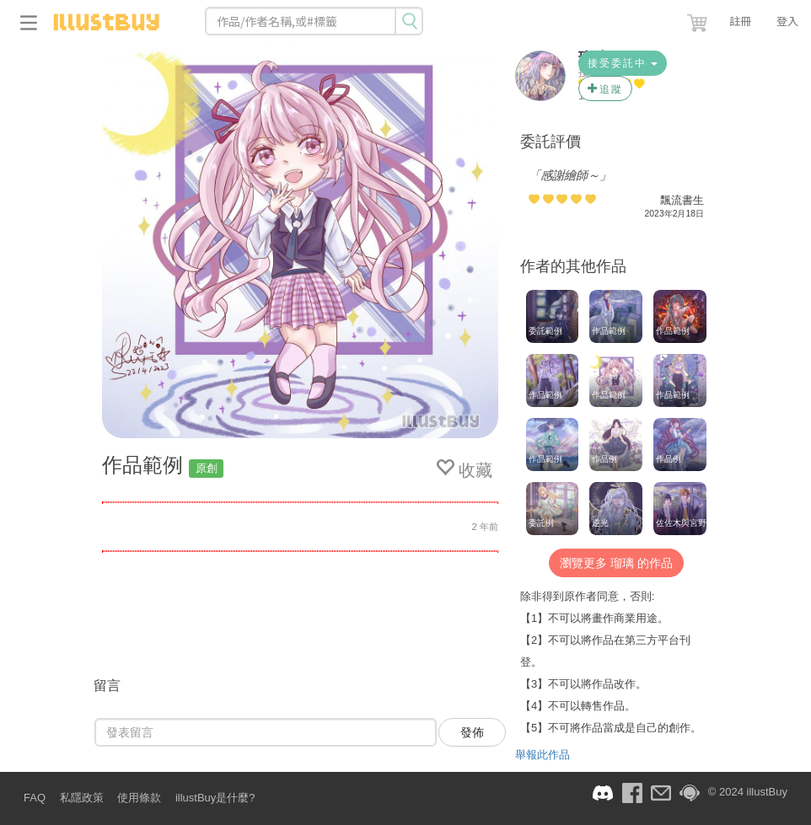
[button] (699, 19)
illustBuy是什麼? (215, 797)
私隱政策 (82, 797)
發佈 (472, 732)
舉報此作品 (542, 754)
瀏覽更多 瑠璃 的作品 (616, 563)
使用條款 (139, 797)
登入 (787, 21)
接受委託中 (623, 63)
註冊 (740, 21)
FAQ (35, 797)
